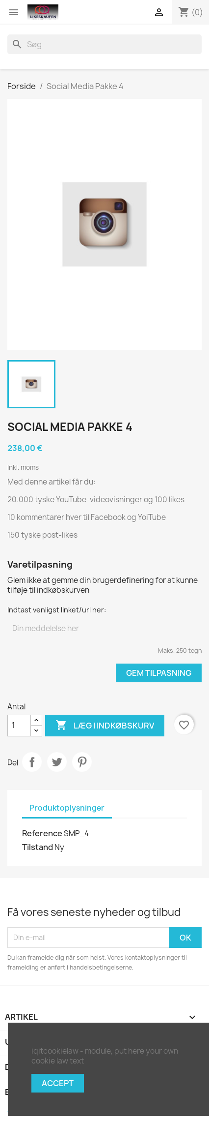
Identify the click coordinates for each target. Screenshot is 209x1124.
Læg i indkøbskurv (104, 725)
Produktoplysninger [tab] (66, 808)
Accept (58, 1083)
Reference (42, 833)
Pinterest (82, 762)
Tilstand (37, 847)
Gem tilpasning (158, 673)
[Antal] (19, 725)
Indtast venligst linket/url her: (56, 609)
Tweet (57, 762)
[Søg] (104, 44)
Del (32, 762)
